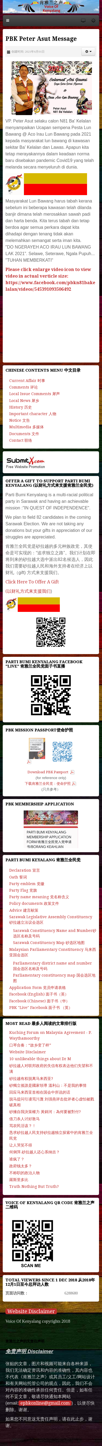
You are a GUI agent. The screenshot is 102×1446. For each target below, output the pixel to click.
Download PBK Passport (48, 772)
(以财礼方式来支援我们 (28, 591)
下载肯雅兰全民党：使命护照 (48, 784)
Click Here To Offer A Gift (32, 581)
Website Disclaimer (31, 1311)
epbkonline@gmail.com (45, 1403)
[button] (88, 51)
